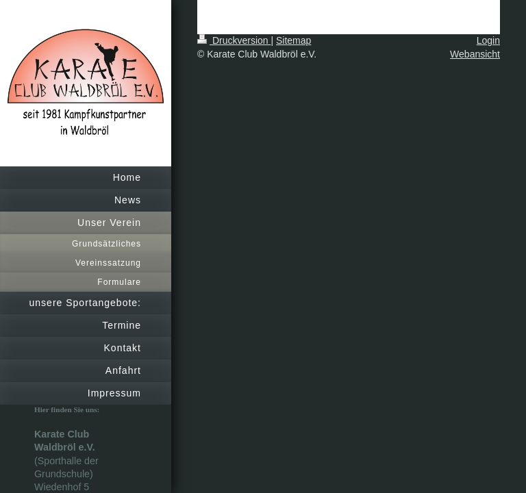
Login (488, 40)
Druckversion (234, 40)
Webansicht (475, 54)
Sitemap (293, 40)
